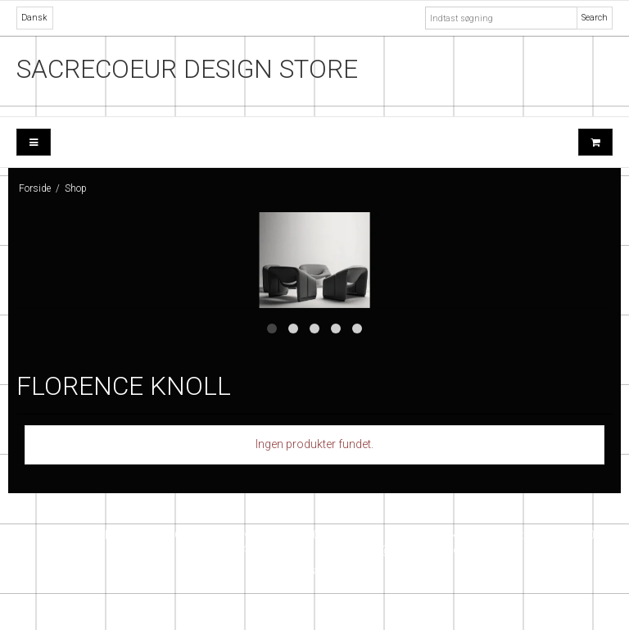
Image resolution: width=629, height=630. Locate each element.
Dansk (34, 17)
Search (594, 17)
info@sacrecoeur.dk (412, 549)
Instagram (314, 570)
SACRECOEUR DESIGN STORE (187, 69)
